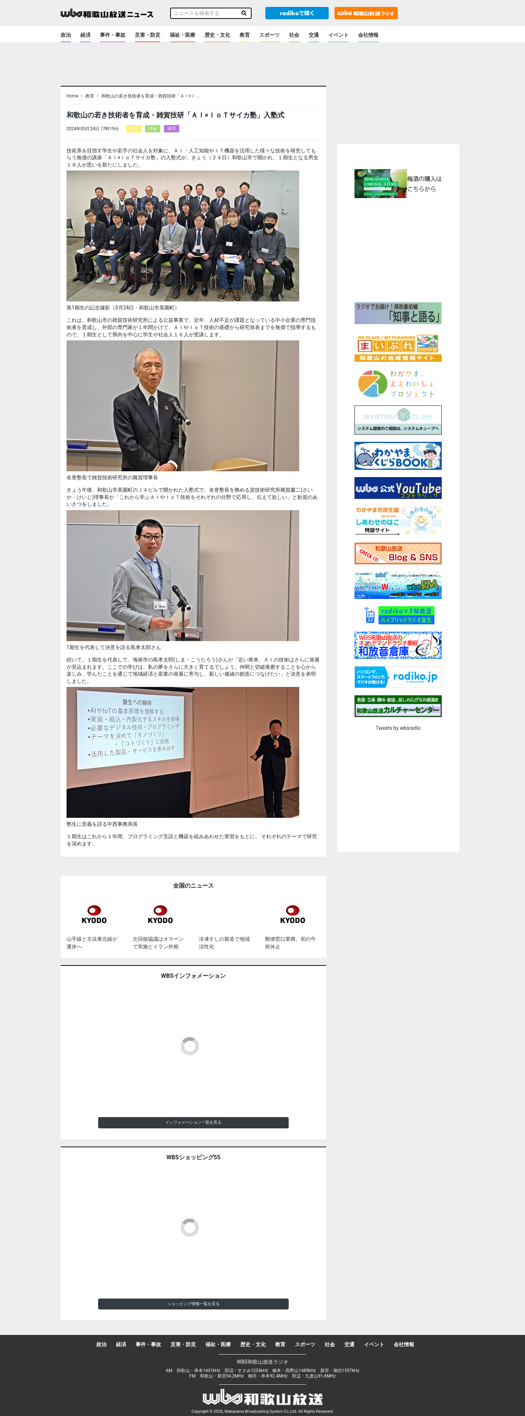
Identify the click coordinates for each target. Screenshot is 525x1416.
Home (72, 96)
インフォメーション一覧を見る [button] (193, 1122)
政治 (66, 35)
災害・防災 (147, 35)
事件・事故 (112, 35)
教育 (245, 35)
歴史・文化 (217, 35)
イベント (338, 35)
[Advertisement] (398, 249)
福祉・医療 (182, 35)
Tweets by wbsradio (398, 728)
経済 (85, 35)
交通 (314, 35)
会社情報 (368, 35)
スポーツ (269, 35)
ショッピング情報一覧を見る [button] (194, 1303)
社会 (294, 35)
